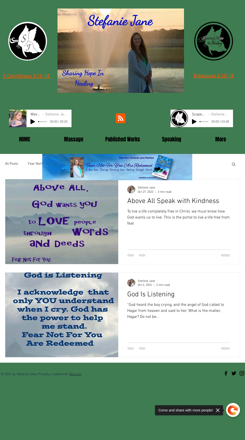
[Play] (32, 121)
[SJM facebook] (226, 373)
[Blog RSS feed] (121, 118)
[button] (233, 164)
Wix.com (75, 374)
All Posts (11, 164)
